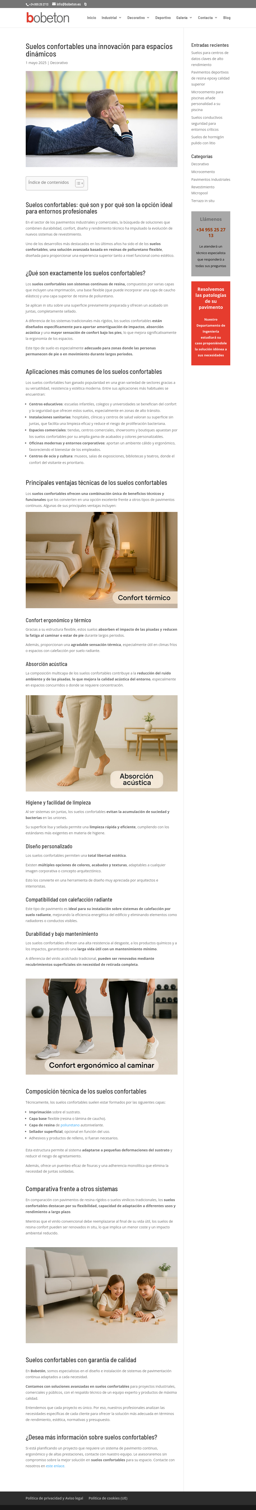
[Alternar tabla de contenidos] (77, 183)
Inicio (91, 18)
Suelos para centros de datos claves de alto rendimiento (210, 58)
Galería (182, 18)
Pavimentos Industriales (210, 179)
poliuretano (70, 1125)
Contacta (205, 18)
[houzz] (85, 4)
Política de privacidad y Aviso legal (54, 1498)
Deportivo (163, 18)
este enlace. (56, 1465)
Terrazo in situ (203, 200)
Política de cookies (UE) (108, 1498)
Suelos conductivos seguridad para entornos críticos (207, 123)
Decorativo (136, 18)
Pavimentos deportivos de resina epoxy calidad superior (210, 78)
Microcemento (203, 171)
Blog (227, 18)
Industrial (109, 18)
